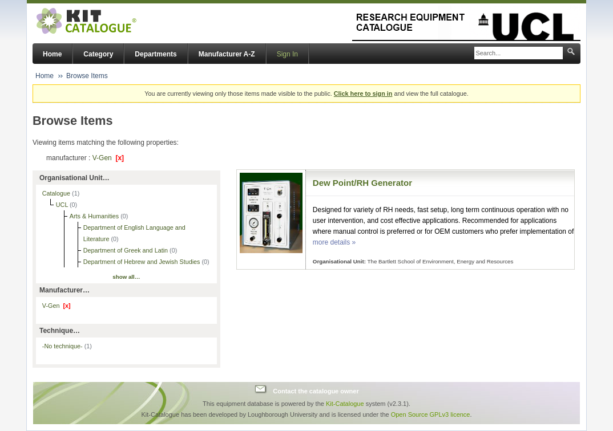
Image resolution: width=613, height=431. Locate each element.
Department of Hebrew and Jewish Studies (142, 261)
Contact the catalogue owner (315, 390)
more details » (334, 242)
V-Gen (108, 158)
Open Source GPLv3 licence (430, 414)
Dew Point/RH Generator (362, 183)
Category (98, 54)
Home (52, 54)
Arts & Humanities (95, 216)
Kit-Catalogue (345, 403)
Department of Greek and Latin (126, 250)
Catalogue (57, 193)
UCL (63, 204)
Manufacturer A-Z (227, 54)
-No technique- (67, 346)
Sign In (287, 54)
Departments (155, 54)
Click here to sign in (363, 93)
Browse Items (87, 76)
